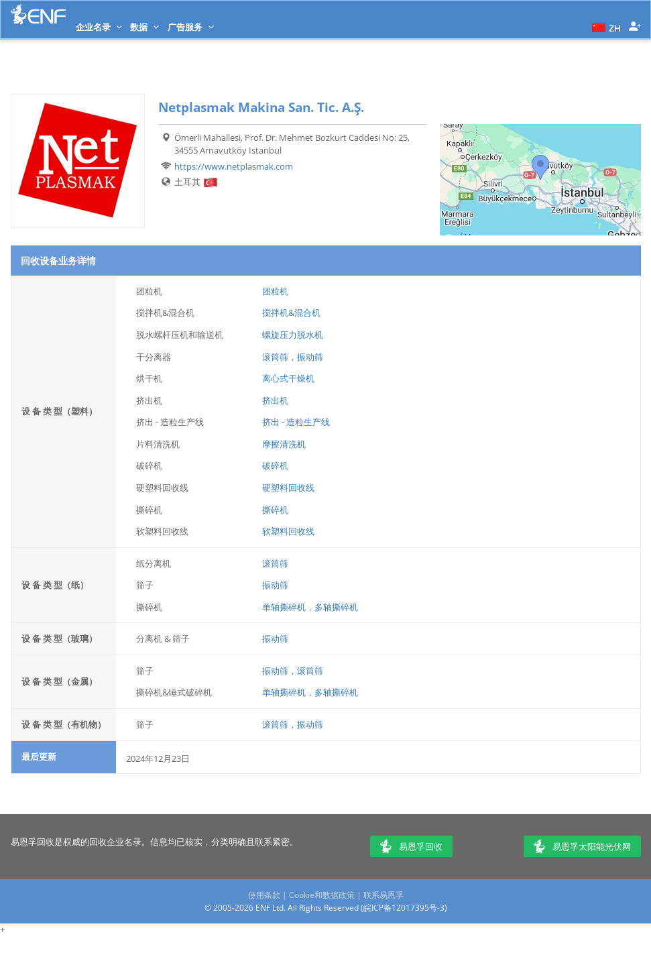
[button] (605, 26)
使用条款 (264, 895)
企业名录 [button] (99, 26)
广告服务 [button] (191, 26)
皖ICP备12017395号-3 (404, 907)
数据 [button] (144, 26)
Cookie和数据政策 (322, 895)
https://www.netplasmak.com (233, 166)
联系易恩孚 (383, 895)
